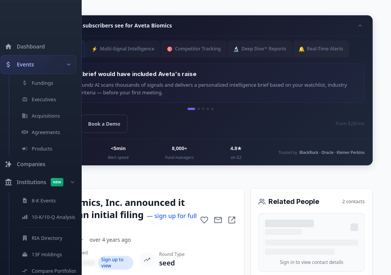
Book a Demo (122, 123)
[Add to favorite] (204, 220)
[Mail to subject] (218, 220)
